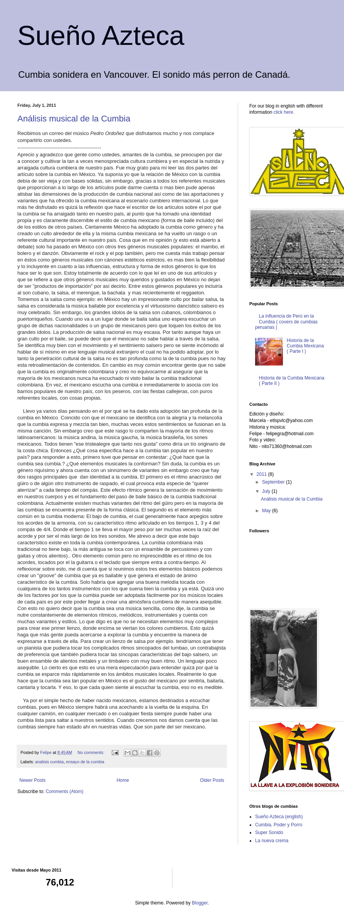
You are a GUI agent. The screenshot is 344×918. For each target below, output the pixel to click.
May (267, 510)
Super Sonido (269, 832)
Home (123, 780)
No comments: (91, 752)
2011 (262, 474)
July (267, 491)
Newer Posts (32, 780)
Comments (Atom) (64, 791)
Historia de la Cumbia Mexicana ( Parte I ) (305, 346)
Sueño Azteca (100, 36)
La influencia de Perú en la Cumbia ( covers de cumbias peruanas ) (286, 321)
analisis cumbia (49, 761)
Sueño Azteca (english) (279, 816)
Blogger (200, 903)
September (274, 482)
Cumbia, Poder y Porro (278, 824)
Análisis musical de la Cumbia (73, 118)
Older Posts (212, 780)
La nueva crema (271, 840)
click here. (284, 112)
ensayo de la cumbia (85, 761)
